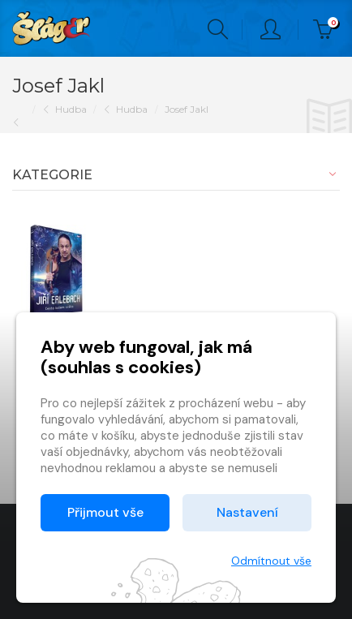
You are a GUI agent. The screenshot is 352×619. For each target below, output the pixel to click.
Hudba (71, 109)
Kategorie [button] (52, 175)
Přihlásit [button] (270, 29)
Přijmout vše (105, 512)
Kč (326, 29)
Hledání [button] (218, 29)
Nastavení (247, 512)
